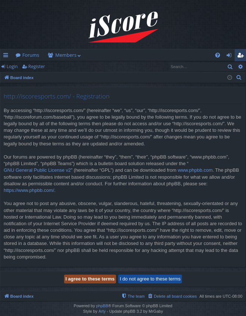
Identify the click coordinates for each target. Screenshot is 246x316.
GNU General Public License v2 (37, 170)
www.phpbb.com (195, 170)
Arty (102, 311)
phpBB (102, 306)
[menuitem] (217, 55)
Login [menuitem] (230, 56)
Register (36, 66)
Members (66, 55)
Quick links (7, 56)
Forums (30, 55)
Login (12, 66)
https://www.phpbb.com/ (29, 190)
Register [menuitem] (242, 56)
